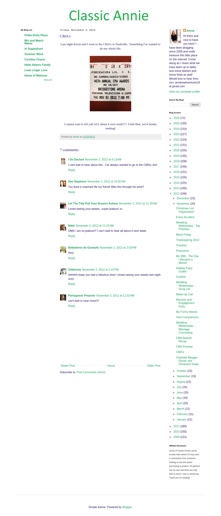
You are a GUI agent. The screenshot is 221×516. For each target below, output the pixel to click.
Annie (190, 30)
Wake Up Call (184, 294)
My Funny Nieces (186, 311)
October (182, 370)
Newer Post (68, 365)
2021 (176, 144)
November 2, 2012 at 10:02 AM (106, 181)
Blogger (127, 507)
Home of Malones (36, 75)
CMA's (180, 352)
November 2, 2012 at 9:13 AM (103, 159)
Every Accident (185, 217)
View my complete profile (184, 91)
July (179, 387)
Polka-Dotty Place (36, 35)
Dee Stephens (77, 181)
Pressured (182, 250)
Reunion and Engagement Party (185, 303)
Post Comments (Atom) (91, 372)
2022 (176, 139)
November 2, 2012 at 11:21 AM (95, 225)
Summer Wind (34, 54)
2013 (176, 188)
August (181, 381)
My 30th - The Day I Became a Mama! (187, 259)
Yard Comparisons (187, 317)
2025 (176, 123)
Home (111, 365)
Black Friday (183, 234)
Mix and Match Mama (34, 42)
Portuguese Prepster (81, 295)
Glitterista (74, 269)
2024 (176, 128)
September (184, 376)
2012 (176, 193)
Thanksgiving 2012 (187, 240)
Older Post (153, 365)
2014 (176, 182)
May (180, 397)
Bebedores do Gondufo (83, 247)
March (181, 408)
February (182, 414)
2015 (176, 177)
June (180, 392)
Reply (71, 170)
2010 (176, 431)
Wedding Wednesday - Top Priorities (188, 226)
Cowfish (181, 276)
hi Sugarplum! (34, 48)
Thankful (181, 245)
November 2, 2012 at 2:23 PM (100, 269)
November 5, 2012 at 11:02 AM (115, 295)
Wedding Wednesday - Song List (185, 285)
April (180, 403)
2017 (176, 166)
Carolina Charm (35, 59)
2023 (176, 134)
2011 (176, 426)
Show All (48, 80)
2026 (176, 117)
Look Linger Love (36, 70)
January (182, 419)
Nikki (71, 225)
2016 (176, 171)
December (183, 198)
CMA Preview (184, 346)
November (183, 203)
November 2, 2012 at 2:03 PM (118, 247)
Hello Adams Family (38, 64)
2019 (176, 155)
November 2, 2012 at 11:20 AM (138, 203)
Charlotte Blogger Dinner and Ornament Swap (187, 361)
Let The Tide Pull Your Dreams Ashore (93, 203)
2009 (176, 437)
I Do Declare (76, 159)
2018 (176, 161)
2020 (176, 150)
